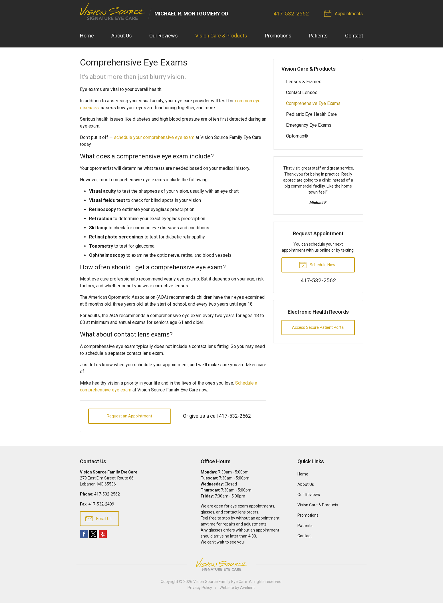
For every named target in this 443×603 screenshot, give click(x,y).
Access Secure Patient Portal (318, 327)
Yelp (103, 534)
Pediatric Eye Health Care (311, 114)
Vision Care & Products (221, 36)
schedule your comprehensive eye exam (154, 137)
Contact (354, 36)
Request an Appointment (129, 416)
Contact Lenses (301, 92)
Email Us (98, 518)
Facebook (84, 534)
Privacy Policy (200, 588)
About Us (121, 36)
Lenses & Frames (303, 81)
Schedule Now (317, 264)
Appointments (344, 13)
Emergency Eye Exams (308, 125)
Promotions (278, 36)
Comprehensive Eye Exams (313, 103)
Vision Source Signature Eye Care (221, 564)
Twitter (93, 534)
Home (87, 36)
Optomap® (297, 136)
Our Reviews (163, 36)
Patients (318, 36)
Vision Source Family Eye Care (220, 582)
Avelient (247, 588)
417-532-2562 (291, 13)
